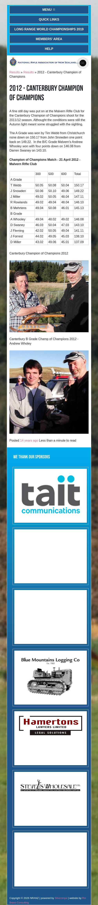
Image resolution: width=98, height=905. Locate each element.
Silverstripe (61, 898)
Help (49, 48)
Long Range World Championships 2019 (49, 29)
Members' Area (49, 39)
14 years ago (29, 440)
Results (14, 72)
